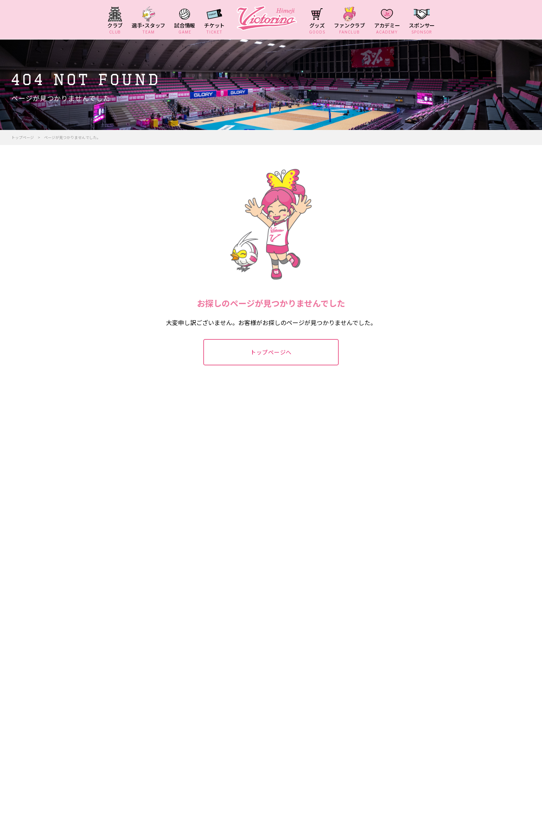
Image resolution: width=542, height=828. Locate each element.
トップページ (22, 137)
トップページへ (271, 352)
